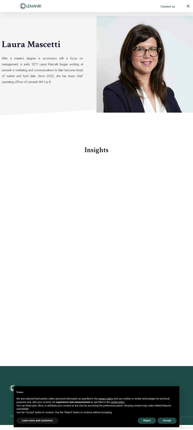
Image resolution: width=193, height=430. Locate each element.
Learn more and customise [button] (37, 420)
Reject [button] (147, 420)
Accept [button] (167, 420)
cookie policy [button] (117, 402)
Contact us (168, 6)
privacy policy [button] (105, 398)
